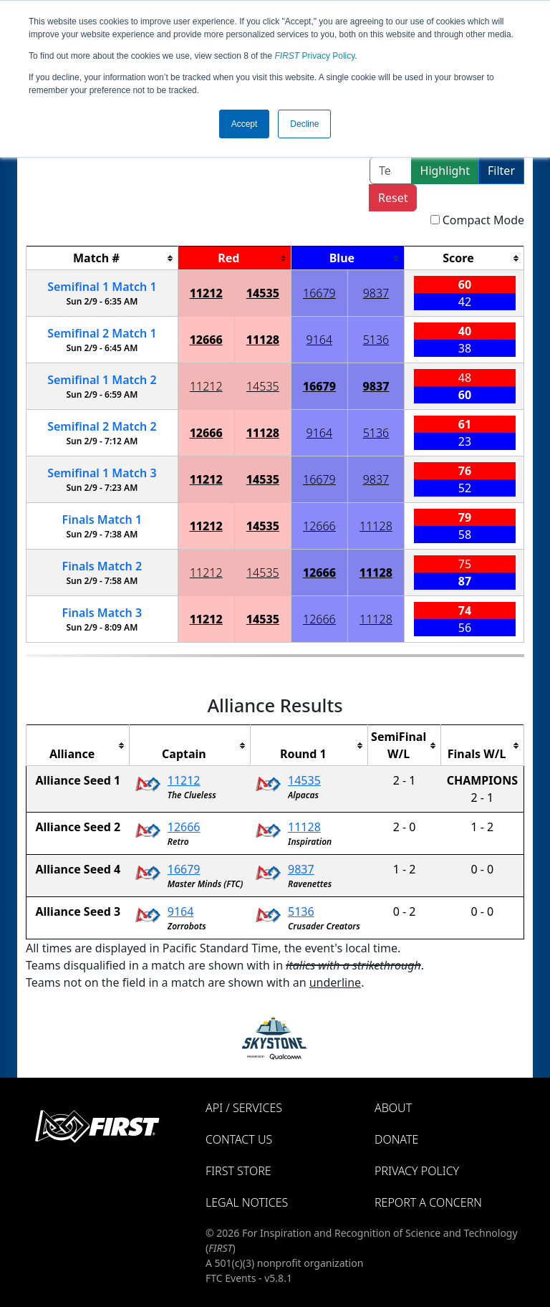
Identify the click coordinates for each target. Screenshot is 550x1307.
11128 (262, 340)
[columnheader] (102, 258)
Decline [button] (304, 124)
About (393, 1108)
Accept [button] (244, 124)
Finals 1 (102, 519)
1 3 (101, 473)
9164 (320, 340)
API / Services (244, 1108)
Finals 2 (102, 566)
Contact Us (239, 1139)
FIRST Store (238, 1171)
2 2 (101, 426)
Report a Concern (428, 1202)
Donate (396, 1139)
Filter (501, 170)
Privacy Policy (315, 56)
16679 (319, 293)
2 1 (101, 333)
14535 (262, 293)
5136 (376, 340)
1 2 (101, 380)
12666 (206, 340)
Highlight (445, 170)
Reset (392, 198)
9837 (376, 293)
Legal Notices (247, 1202)
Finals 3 (102, 613)
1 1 (101, 287)
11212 (206, 293)
